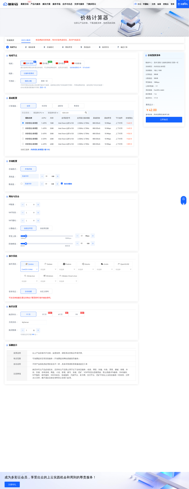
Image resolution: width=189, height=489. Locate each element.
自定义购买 (25, 40)
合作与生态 (67, 4)
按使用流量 (44, 228)
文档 (153, 4)
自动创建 (28, 291)
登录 (172, 4)
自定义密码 (44, 291)
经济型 (44, 106)
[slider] (25, 243)
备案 (159, 4)
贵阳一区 (44, 81)
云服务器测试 (29, 73)
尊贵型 (76, 106)
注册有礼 (12, 484)
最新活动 (25, 3)
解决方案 (46, 4)
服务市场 (56, 4)
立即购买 (164, 119)
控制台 (166, 4)
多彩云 (10, 4)
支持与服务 (79, 4)
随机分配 (28, 81)
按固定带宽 (28, 228)
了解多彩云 (91, 4)
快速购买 (10, 40)
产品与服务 (35, 4)
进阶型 (60, 106)
